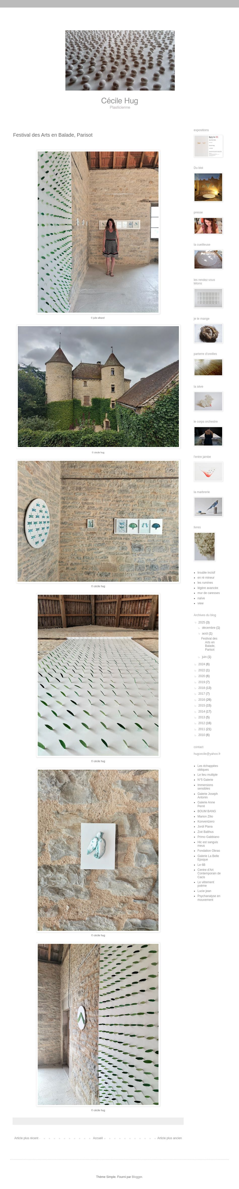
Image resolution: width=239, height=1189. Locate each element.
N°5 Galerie (205, 780)
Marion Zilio (205, 816)
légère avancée (207, 588)
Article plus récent (26, 1138)
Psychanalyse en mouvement (208, 897)
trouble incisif (206, 572)
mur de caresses (208, 593)
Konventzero (205, 821)
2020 (202, 676)
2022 (202, 670)
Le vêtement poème (205, 883)
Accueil (98, 1138)
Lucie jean (204, 891)
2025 (202, 622)
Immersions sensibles (205, 786)
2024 (202, 664)
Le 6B (201, 865)
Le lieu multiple (207, 774)
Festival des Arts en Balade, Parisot (209, 644)
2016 (202, 699)
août (205, 633)
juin (205, 657)
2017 (202, 693)
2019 (202, 682)
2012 (202, 723)
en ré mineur (205, 577)
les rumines (205, 582)
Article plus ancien (169, 1138)
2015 (202, 705)
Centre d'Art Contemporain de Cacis (209, 873)
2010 (202, 735)
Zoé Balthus (205, 832)
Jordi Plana (205, 826)
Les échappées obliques (207, 767)
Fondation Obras (208, 850)
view (200, 603)
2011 (202, 729)
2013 (202, 717)
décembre (209, 627)
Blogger (137, 1177)
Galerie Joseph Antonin (207, 795)
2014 (202, 711)
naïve (201, 598)
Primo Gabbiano (208, 837)
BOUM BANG (206, 811)
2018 (202, 688)
